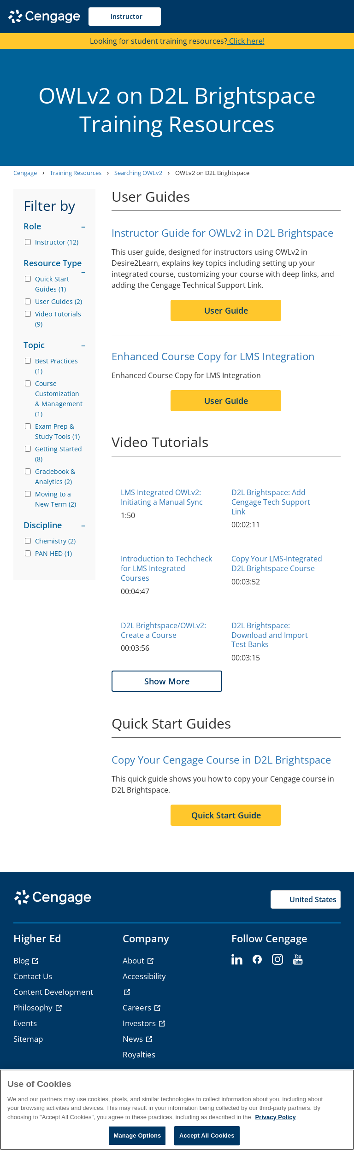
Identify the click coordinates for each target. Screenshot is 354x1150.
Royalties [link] (139, 1054)
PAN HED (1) (53, 553)
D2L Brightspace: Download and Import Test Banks (269, 635)
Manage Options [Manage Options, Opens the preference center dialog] (137, 1135)
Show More (166, 681)
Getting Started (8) (58, 453)
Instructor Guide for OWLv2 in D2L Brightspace (222, 232)
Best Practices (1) (56, 365)
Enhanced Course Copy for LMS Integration (213, 356)
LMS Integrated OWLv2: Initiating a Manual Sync (162, 497)
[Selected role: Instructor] (124, 16)
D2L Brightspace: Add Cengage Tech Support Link (270, 502)
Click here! (246, 41)
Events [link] (25, 1023)
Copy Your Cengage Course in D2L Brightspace (221, 759)
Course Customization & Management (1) (59, 398)
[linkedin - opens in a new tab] (236, 960)
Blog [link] (22, 960)
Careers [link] (138, 1007)
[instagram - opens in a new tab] (277, 960)
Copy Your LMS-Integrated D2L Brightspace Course (276, 563)
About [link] (134, 960)
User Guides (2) (58, 301)
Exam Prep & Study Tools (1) (57, 431)
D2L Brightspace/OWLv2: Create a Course (163, 630)
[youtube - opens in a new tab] (297, 960)
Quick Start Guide (226, 815)
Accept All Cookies (207, 1135)
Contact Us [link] (32, 976)
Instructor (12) (56, 242)
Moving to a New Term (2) (55, 499)
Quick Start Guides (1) (52, 283)
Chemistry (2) (55, 541)
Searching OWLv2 (138, 173)
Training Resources (75, 173)
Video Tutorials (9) (58, 318)
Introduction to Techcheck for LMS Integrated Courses (166, 568)
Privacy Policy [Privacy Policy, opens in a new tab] (275, 1117)
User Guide (226, 310)
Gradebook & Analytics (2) (55, 476)
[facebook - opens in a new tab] (257, 960)
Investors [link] (140, 1023)
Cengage (25, 173)
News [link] (134, 1038)
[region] (177, 1109)
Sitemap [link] (28, 1038)
